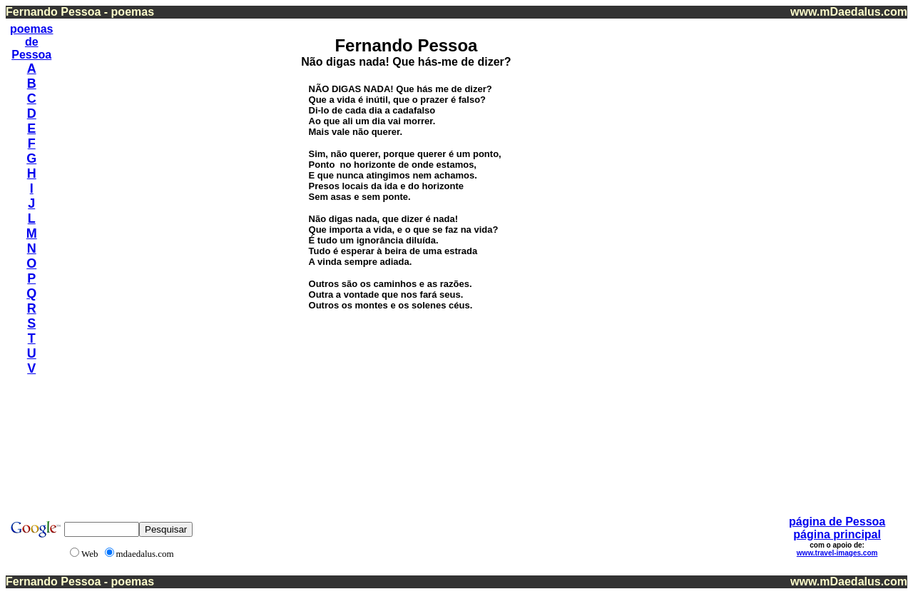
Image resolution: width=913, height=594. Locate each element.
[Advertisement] (848, 235)
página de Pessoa (837, 521)
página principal (837, 534)
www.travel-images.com (837, 553)
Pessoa (31, 55)
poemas (31, 29)
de (32, 42)
